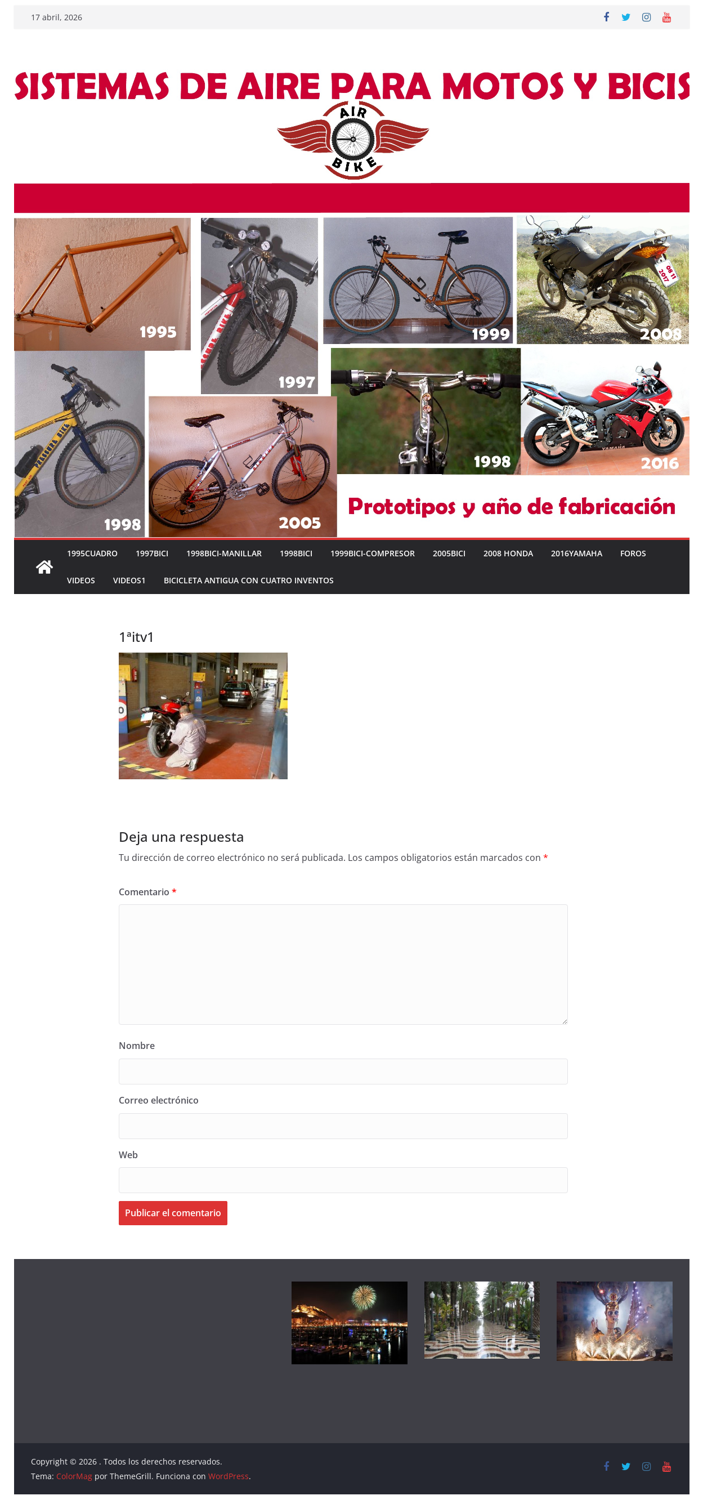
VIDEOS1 (129, 580)
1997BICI (152, 553)
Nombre (137, 1045)
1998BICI (296, 553)
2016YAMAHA (576, 553)
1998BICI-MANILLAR (224, 553)
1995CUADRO (92, 553)
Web (128, 1155)
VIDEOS (81, 580)
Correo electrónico (159, 1100)
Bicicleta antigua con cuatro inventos (249, 580)
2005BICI (449, 553)
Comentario (148, 892)
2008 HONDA (508, 553)
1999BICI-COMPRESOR (372, 553)
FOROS (633, 553)
